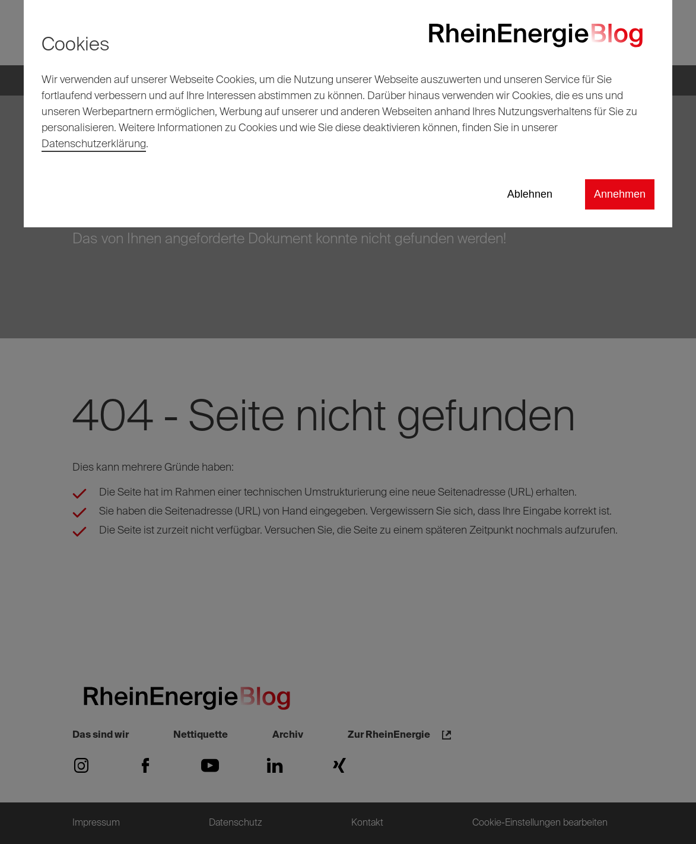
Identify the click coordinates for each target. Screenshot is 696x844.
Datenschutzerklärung (94, 144)
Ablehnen (529, 194)
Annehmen (620, 194)
